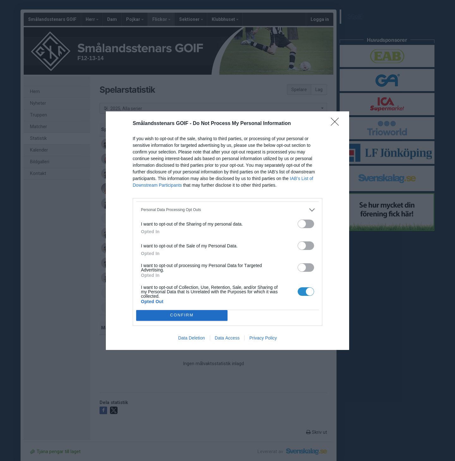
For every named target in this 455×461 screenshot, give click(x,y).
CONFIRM (182, 315)
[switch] (306, 224)
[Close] (337, 124)
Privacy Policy (263, 337)
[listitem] (227, 210)
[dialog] (227, 230)
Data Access (227, 337)
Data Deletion (191, 337)
